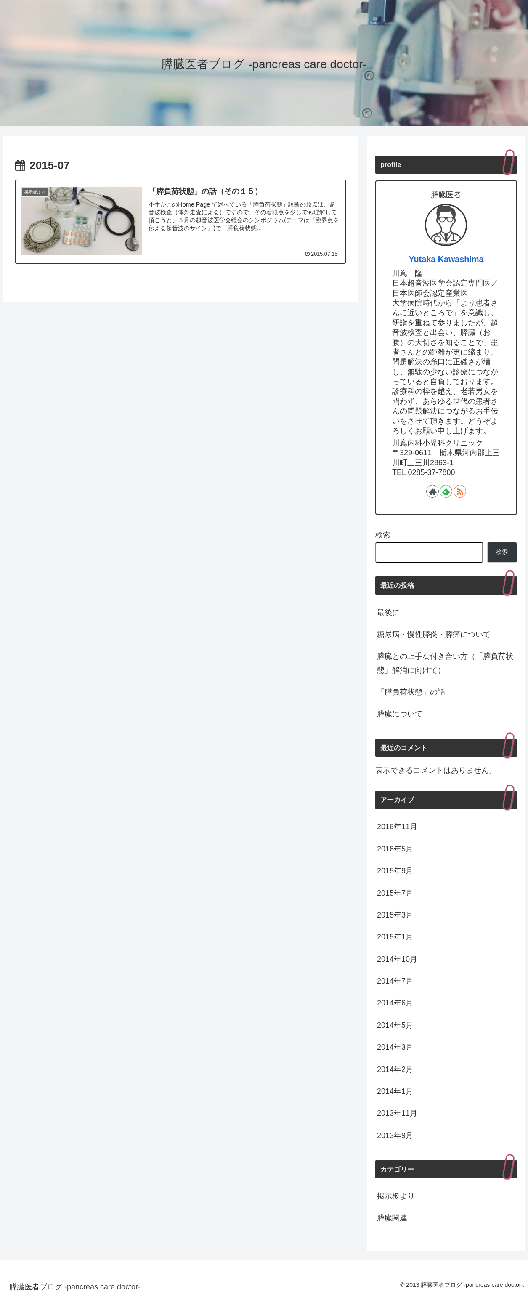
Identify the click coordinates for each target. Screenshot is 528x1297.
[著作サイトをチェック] (432, 491)
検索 (382, 535)
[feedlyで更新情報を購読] (446, 491)
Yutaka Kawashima (446, 259)
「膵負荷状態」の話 (411, 692)
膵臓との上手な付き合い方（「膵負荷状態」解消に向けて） (445, 663)
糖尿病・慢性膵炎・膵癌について (434, 634)
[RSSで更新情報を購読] (460, 491)
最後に (388, 612)
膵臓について (399, 714)
